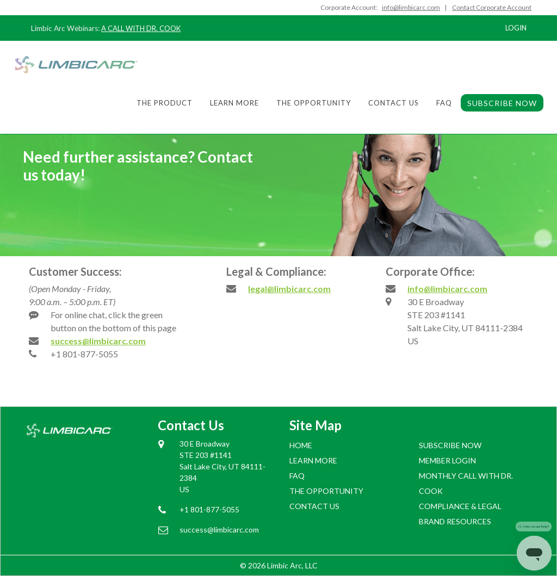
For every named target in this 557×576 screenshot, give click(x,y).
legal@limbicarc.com (289, 288)
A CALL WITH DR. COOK (141, 28)
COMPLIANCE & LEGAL (460, 506)
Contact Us (393, 102)
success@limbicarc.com (98, 341)
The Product (165, 102)
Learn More (234, 102)
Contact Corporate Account (491, 7)
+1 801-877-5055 (84, 354)
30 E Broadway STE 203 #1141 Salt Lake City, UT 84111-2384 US (222, 466)
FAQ (444, 102)
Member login (447, 460)
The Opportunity (313, 102)
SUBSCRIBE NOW (502, 103)
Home (300, 445)
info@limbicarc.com (447, 288)
